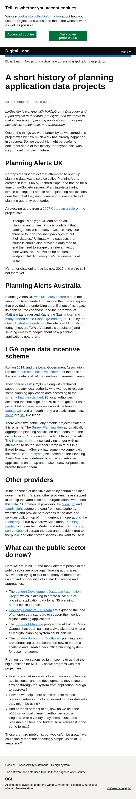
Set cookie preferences (68, 36)
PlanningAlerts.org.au (51, 319)
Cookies (10, 765)
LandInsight (14, 508)
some (9, 415)
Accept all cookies (20, 34)
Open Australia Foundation (25, 323)
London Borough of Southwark (38, 638)
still (22, 415)
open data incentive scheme (40, 372)
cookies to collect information (39, 16)
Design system (60, 765)
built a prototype (30, 454)
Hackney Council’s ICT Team (30, 610)
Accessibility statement (33, 765)
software (16, 772)
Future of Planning (29, 624)
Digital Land (17, 51)
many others (14, 319)
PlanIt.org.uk (14, 522)
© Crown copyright (119, 788)
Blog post (31, 61)
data (30, 772)
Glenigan (68, 504)
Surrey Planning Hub (47, 427)
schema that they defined (24, 397)
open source (78, 772)
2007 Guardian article (59, 208)
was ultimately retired (50, 297)
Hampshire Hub (23, 440)
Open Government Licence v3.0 (67, 784)
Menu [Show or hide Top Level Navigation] (124, 51)
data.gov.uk (13, 410)
